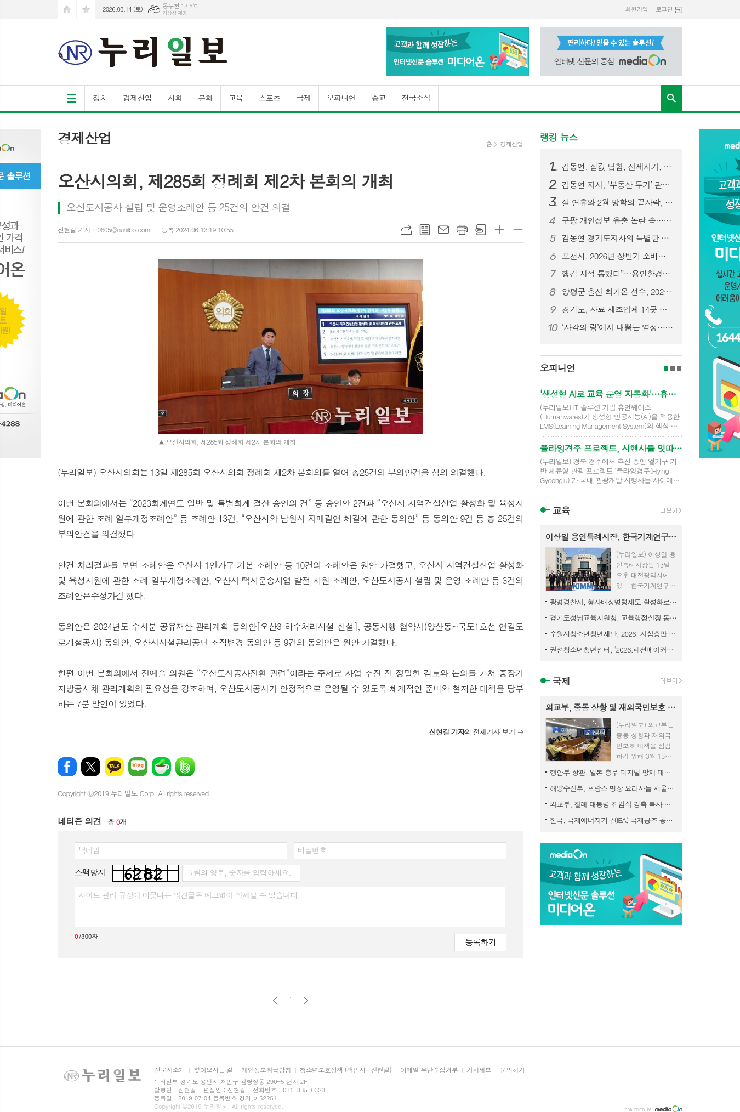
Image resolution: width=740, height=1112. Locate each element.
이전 (275, 1000)
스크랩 (480, 229)
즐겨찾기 (86, 9)
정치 (100, 97)
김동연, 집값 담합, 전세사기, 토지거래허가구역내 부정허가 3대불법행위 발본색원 (618, 166)
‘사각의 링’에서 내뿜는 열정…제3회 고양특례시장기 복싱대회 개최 (618, 327)
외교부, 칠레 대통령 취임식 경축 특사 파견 (613, 804)
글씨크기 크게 (499, 229)
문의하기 (512, 1070)
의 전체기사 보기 (472, 732)
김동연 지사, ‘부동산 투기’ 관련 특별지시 (618, 184)
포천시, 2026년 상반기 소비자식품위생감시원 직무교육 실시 (618, 256)
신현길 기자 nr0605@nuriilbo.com (104, 229)
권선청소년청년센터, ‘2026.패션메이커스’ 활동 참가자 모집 (613, 649)
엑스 (90, 766)
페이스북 (67, 766)
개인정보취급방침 (266, 1070)
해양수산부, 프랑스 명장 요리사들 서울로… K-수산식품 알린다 (613, 788)
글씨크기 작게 (518, 229)
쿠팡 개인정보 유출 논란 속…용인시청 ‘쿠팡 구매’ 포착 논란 (618, 220)
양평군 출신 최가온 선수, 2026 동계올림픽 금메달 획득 (618, 291)
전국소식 (416, 97)
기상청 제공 (174, 12)
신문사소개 (169, 1070)
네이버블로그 (137, 766)
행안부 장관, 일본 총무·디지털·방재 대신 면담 (613, 772)
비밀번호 (312, 850)
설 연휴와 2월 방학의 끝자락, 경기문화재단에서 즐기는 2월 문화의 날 (618, 202)
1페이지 (666, 368)
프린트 (462, 229)
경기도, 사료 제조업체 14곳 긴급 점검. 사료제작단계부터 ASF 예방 (618, 309)
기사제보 (478, 1070)
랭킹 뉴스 (559, 137)
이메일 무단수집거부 (429, 1070)
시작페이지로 (67, 9)
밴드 (185, 766)
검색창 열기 (671, 98)
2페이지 (672, 368)
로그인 (664, 9)
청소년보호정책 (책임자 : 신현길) (345, 1070)
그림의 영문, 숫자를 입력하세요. (238, 872)
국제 (303, 97)
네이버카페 (161, 766)
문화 (205, 97)
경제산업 (137, 97)
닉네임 (89, 850)
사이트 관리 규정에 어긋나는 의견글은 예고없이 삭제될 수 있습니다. (189, 895)
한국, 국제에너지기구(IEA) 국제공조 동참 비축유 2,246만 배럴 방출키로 (613, 820)
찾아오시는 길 (212, 1070)
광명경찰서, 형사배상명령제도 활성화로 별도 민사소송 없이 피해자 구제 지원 (613, 602)
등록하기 (480, 942)
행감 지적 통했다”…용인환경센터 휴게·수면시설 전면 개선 (618, 273)
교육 (236, 97)
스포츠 (269, 97)
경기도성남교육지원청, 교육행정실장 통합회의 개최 (613, 617)
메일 (443, 229)
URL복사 (406, 229)
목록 (424, 229)
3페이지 (679, 368)
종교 (378, 97)
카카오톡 (114, 766)
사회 (175, 97)
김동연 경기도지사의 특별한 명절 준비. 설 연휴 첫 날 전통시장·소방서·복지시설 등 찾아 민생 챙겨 (618, 237)
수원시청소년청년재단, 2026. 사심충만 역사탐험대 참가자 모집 (613, 633)
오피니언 (341, 97)
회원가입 (636, 9)
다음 (305, 1000)
